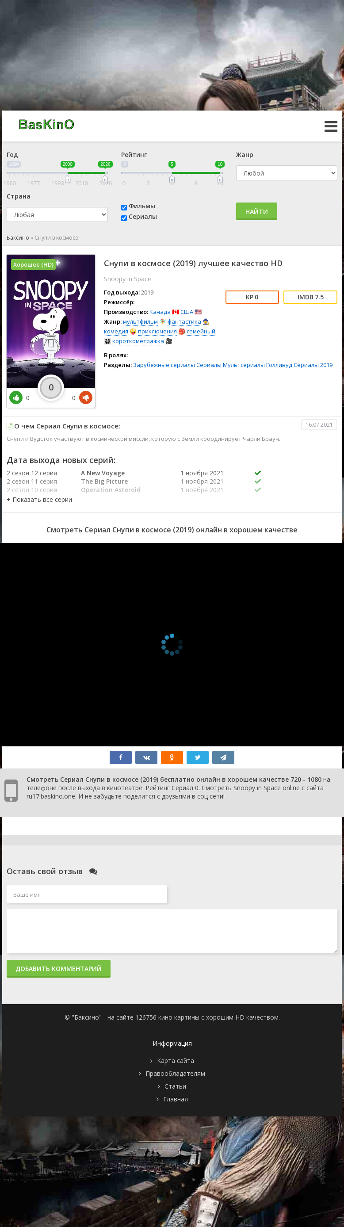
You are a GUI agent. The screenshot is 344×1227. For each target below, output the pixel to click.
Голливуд (279, 365)
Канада (160, 312)
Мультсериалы (244, 365)
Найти (256, 211)
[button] (39, 499)
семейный (201, 331)
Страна (19, 196)
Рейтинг (134, 154)
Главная (175, 1099)
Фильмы (142, 206)
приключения (157, 331)
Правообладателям (175, 1073)
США (186, 312)
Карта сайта (175, 1060)
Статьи (175, 1086)
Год (12, 154)
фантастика (184, 321)
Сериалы (143, 216)
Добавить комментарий (58, 968)
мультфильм (140, 321)
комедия (116, 331)
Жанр (244, 154)
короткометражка (138, 341)
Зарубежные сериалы (164, 365)
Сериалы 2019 (313, 365)
